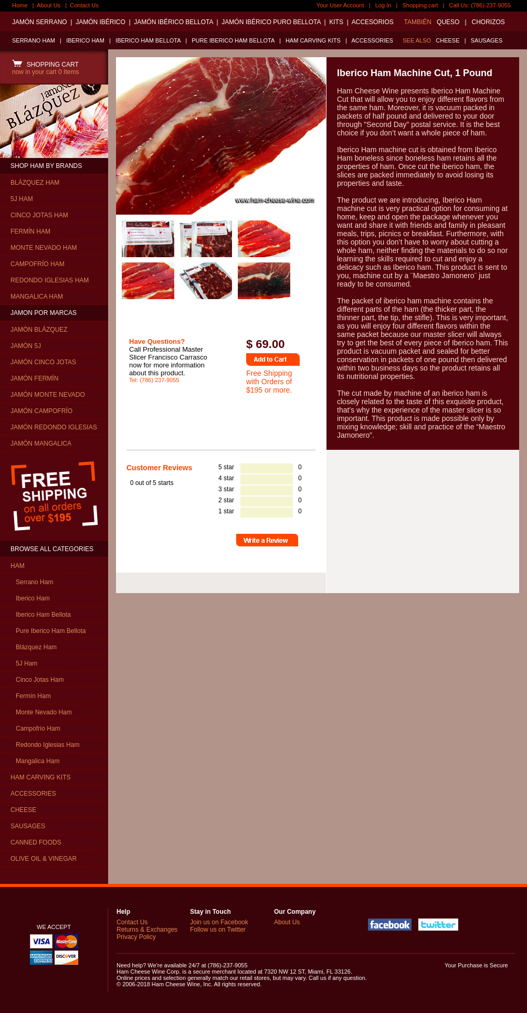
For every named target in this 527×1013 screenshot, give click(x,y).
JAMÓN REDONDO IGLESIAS (53, 427)
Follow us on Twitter (218, 929)
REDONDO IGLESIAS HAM (49, 280)
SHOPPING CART (45, 64)
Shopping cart (420, 5)
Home (19, 5)
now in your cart (45, 72)
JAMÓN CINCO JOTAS (43, 362)
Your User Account (340, 5)
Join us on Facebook (219, 922)
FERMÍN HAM (30, 231)
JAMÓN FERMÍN (34, 378)
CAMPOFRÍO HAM (37, 264)
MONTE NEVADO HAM (43, 247)
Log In (383, 5)
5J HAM (21, 199)
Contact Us (84, 5)
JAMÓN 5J (25, 346)
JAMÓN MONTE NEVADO (47, 394)
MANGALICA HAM (36, 296)
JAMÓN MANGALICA (40, 443)
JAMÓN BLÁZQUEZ (39, 329)
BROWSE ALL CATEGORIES (51, 549)
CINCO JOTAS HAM (39, 215)
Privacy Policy (136, 937)
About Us (48, 5)
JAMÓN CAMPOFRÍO (41, 411)
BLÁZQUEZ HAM (34, 182)
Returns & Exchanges (147, 929)
